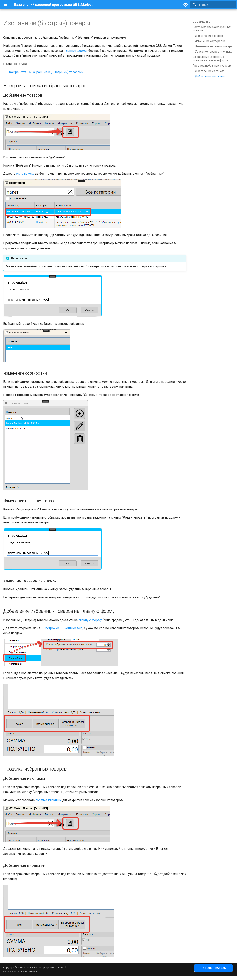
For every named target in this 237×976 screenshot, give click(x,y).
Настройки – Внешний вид (63, 628)
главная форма (75, 51)
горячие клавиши (48, 800)
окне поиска (25, 173)
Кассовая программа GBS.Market (49, 967)
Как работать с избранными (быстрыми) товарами (46, 72)
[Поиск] (213, 4)
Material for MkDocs (26, 971)
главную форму (90, 620)
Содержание (201, 21)
